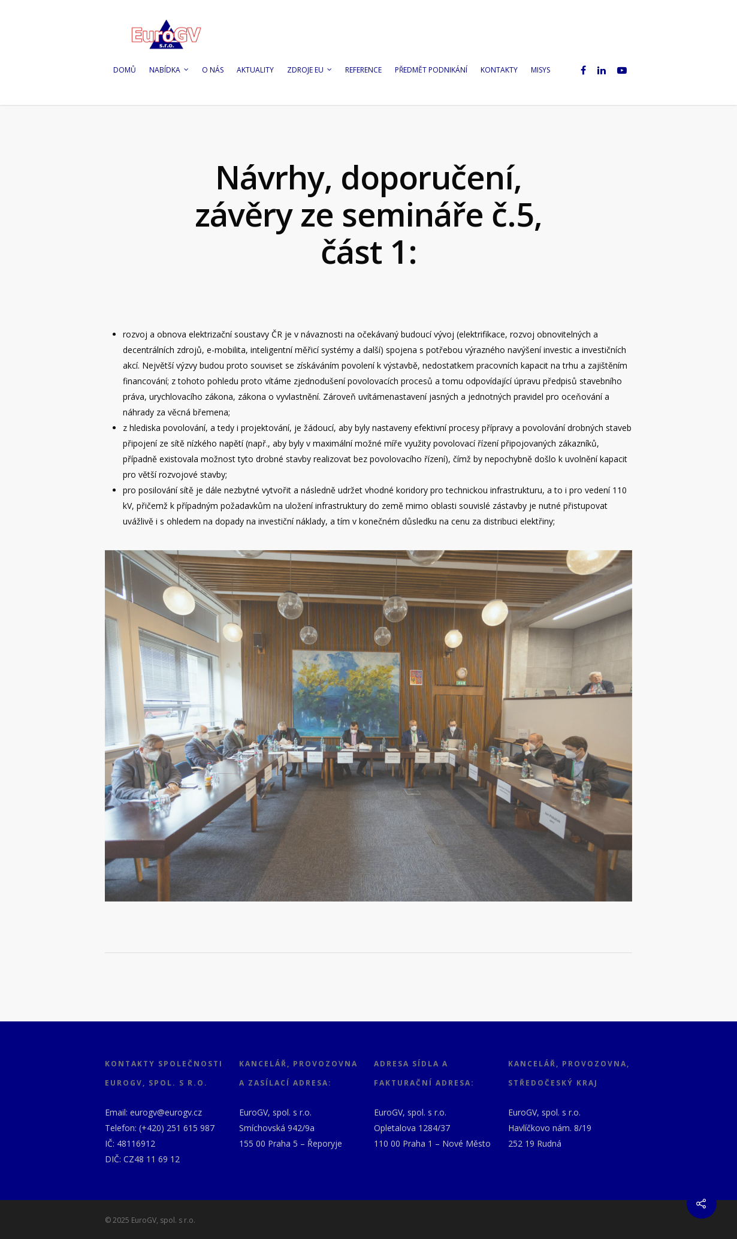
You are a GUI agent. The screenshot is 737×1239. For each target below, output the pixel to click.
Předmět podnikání (431, 70)
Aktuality (255, 70)
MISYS (540, 70)
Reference (363, 70)
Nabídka (169, 70)
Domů (124, 70)
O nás (212, 70)
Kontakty (499, 70)
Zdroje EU (310, 70)
